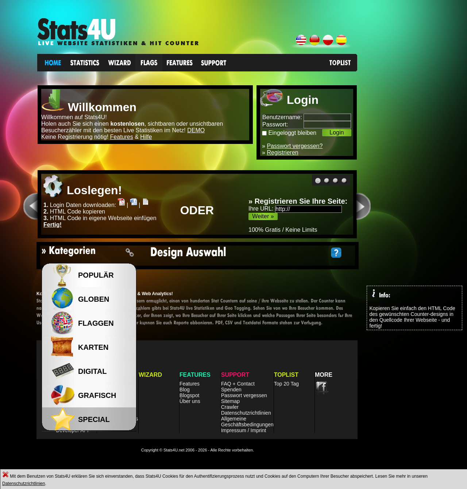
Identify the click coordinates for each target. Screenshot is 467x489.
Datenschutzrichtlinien (23, 483)
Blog (185, 389)
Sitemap (230, 401)
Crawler (230, 407)
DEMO (196, 130)
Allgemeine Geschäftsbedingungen (247, 421)
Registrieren (282, 152)
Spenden (231, 389)
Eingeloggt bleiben (293, 133)
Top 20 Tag (286, 384)
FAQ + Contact (238, 384)
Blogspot (189, 395)
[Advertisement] (420, 163)
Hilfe (146, 137)
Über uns (190, 401)
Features (121, 137)
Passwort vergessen (244, 395)
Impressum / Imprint (243, 430)
